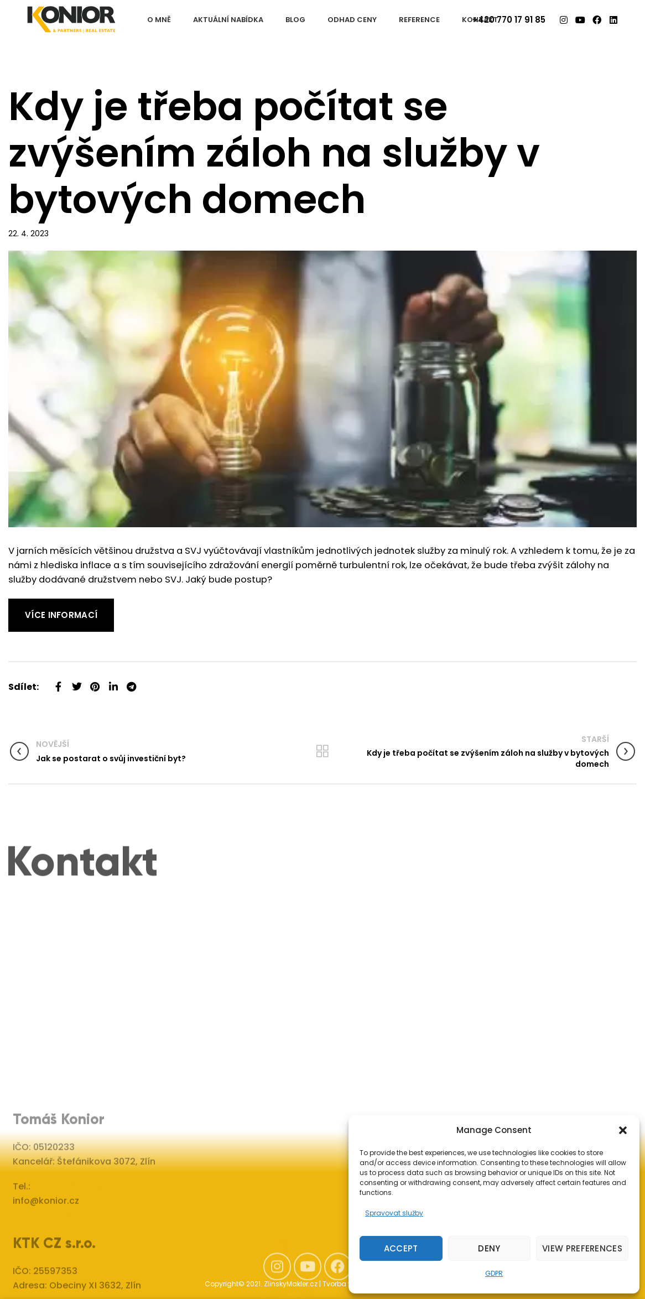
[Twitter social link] (77, 682)
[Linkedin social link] (113, 682)
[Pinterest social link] (95, 682)
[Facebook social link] (58, 682)
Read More (33, 605)
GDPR (494, 1273)
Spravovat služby (394, 1213)
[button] (622, 1130)
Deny (489, 1248)
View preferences (582, 1248)
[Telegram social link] (131, 682)
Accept (401, 1248)
